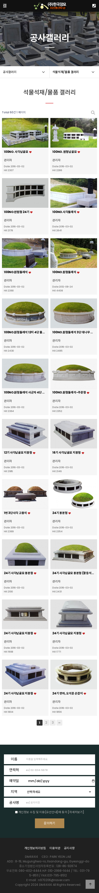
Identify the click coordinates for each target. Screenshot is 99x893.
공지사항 (69, 848)
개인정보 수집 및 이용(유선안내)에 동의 (42, 812)
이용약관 (54, 848)
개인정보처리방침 (35, 848)
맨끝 (59, 723)
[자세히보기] (76, 812)
